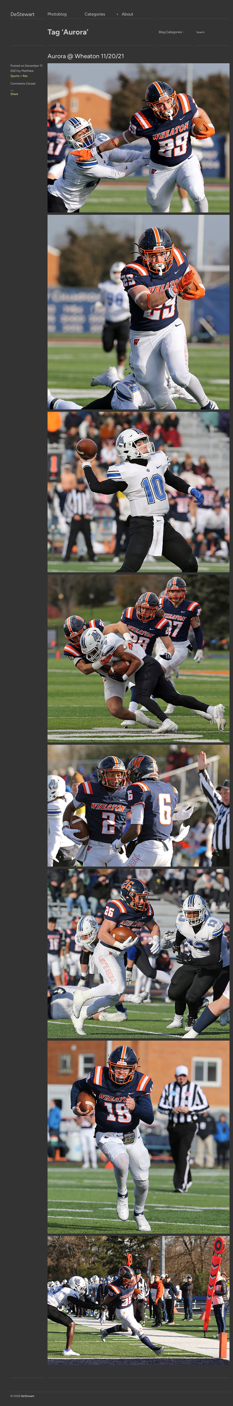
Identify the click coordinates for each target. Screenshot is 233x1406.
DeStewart (22, 14)
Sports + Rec (19, 76)
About (127, 14)
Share (14, 94)
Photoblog (57, 14)
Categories (95, 14)
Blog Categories (170, 32)
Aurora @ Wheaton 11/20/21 (86, 56)
